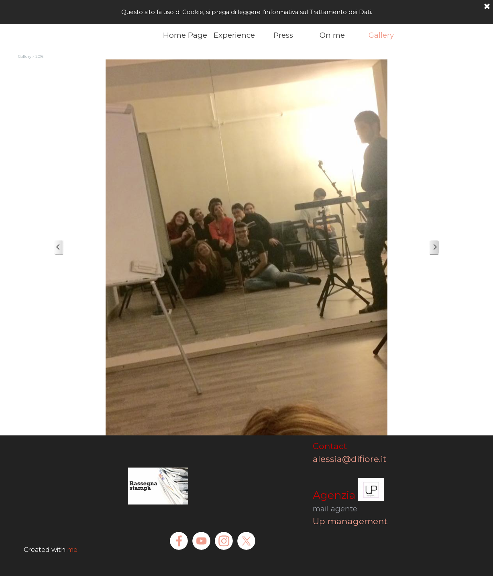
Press (283, 35)
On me (332, 35)
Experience (234, 35)
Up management (350, 521)
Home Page (185, 35)
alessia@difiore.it (359, 458)
